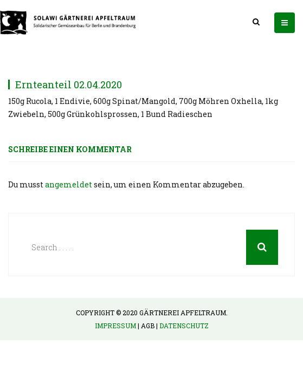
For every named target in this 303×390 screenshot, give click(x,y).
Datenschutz (184, 325)
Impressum (115, 325)
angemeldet (68, 184)
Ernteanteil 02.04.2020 (68, 84)
